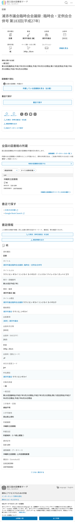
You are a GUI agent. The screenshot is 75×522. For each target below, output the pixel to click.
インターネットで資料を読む (12, 496)
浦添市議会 (7, 311)
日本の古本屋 (11, 210)
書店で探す (37, 102)
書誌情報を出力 (10, 124)
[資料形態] (28, 170)
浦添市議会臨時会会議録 (13, 302)
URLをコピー (14, 114)
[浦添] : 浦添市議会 (10, 320)
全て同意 (56, 518)
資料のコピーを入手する (10, 499)
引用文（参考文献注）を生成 (15, 120)
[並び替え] (11, 170)
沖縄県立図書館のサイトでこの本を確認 (56, 192)
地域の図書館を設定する (50, 163)
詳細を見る (63, 48)
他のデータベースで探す (13, 128)
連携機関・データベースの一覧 (60, 153)
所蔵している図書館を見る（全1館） (37, 88)
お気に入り (7, 114)
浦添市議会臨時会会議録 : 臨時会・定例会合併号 (22, 265)
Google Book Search (15, 213)
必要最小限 (20, 518)
